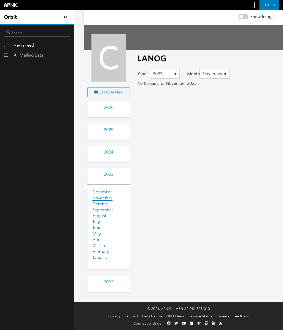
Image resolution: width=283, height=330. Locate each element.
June (28, 227)
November (34, 198)
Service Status (171, 316)
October (31, 204)
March (30, 245)
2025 (48, 129)
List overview (48, 92)
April (28, 239)
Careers (193, 316)
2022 (48, 282)
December (33, 192)
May (28, 233)
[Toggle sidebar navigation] (9, 17)
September (34, 210)
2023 (48, 174)
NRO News (146, 316)
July (27, 221)
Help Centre (122, 316)
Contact (101, 316)
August (30, 215)
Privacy (85, 316)
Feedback (212, 316)
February (32, 251)
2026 (48, 107)
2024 (48, 152)
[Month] (191, 74)
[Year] (123, 74)
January (31, 257)
